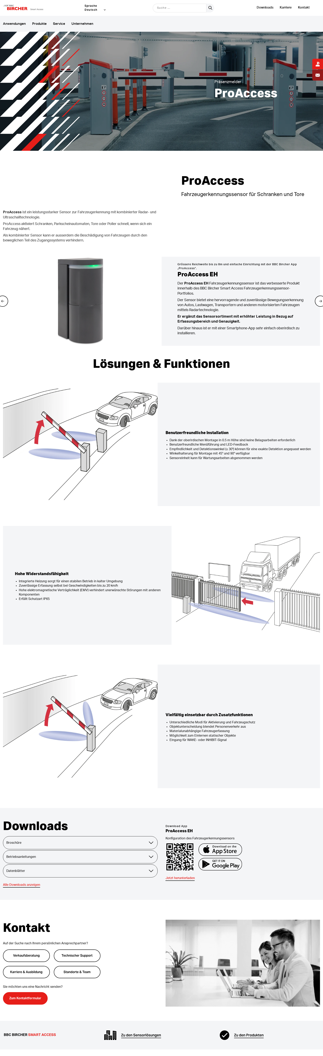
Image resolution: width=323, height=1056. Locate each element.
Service (59, 23)
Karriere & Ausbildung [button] (26, 972)
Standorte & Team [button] (77, 972)
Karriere (286, 7)
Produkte (39, 23)
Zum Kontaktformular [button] (25, 998)
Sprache (91, 6)
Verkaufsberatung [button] (26, 955)
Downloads (265, 7)
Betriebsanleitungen (80, 857)
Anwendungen (14, 23)
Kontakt (304, 7)
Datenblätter (80, 871)
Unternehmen (82, 23)
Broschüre (80, 843)
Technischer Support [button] (77, 955)
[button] (28, 8)
